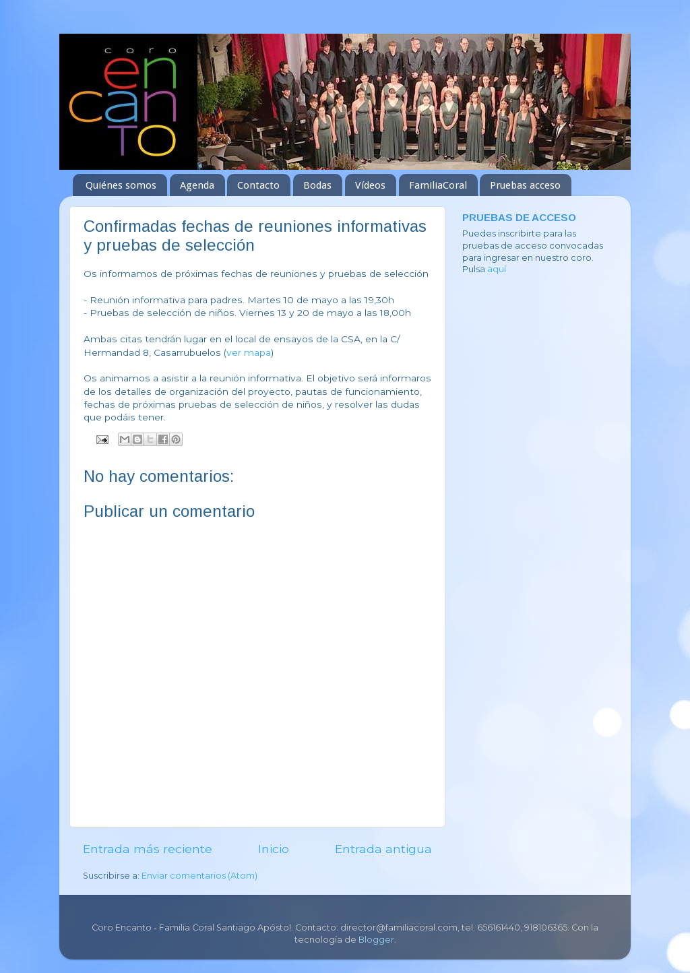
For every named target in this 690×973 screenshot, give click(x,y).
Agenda (197, 185)
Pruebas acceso (525, 185)
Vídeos (370, 185)
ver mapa (248, 352)
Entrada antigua (383, 849)
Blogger (376, 940)
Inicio (273, 849)
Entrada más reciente (147, 849)
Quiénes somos (121, 185)
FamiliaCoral (438, 185)
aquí (496, 269)
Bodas (317, 185)
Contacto (258, 185)
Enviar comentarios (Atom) (199, 876)
